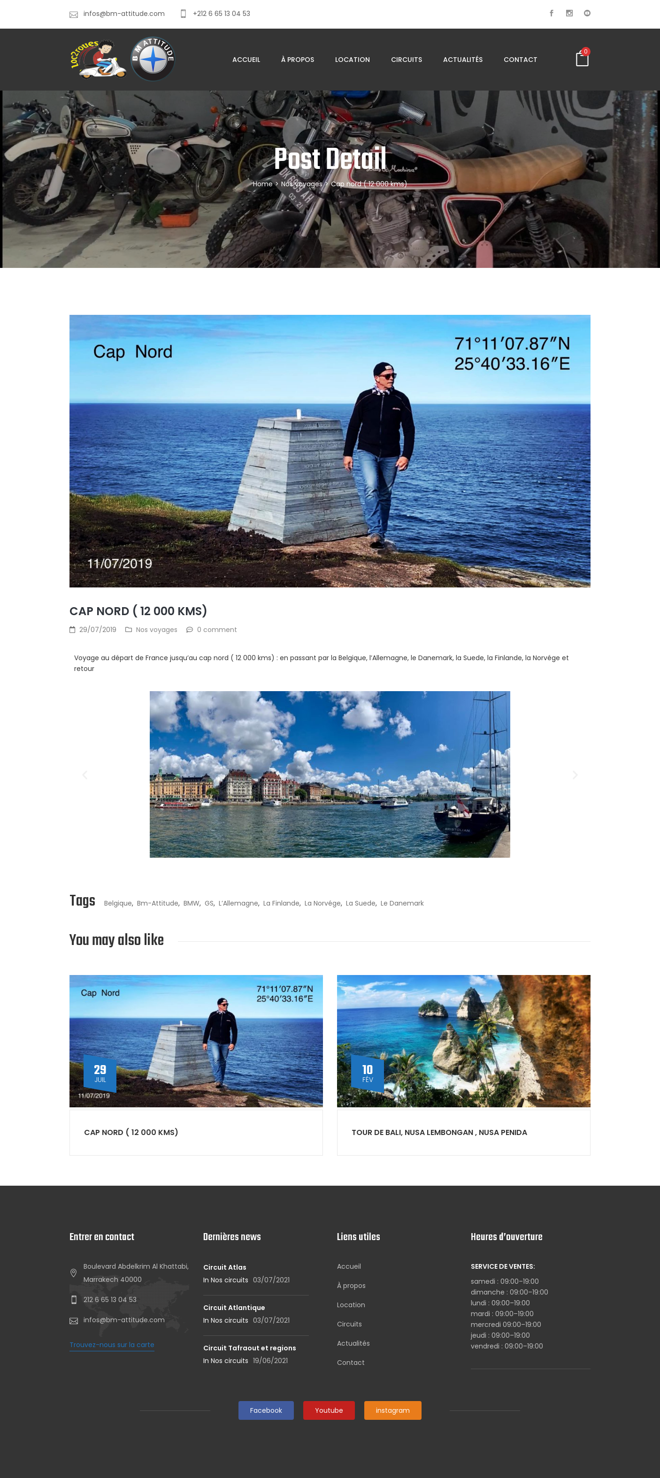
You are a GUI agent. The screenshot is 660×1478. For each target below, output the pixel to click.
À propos (297, 59)
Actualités (463, 59)
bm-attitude (157, 903)
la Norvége (323, 903)
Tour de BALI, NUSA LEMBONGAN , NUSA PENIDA (439, 1132)
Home (263, 184)
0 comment (217, 629)
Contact (520, 59)
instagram (393, 1410)
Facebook (266, 1410)
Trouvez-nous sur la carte (111, 1344)
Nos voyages (301, 184)
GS (209, 903)
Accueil (246, 59)
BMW (192, 903)
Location (352, 59)
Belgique (118, 903)
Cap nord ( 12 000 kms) (131, 1132)
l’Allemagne (238, 903)
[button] (85, 774)
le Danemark (402, 903)
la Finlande (281, 903)
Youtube (329, 1410)
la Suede (361, 903)
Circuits (406, 59)
